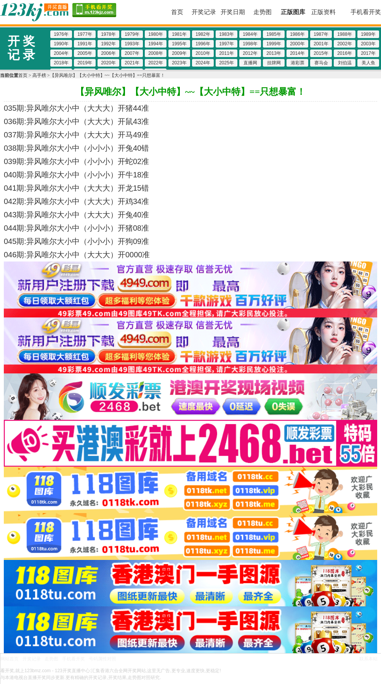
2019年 (84, 62)
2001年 (321, 43)
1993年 (132, 43)
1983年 (226, 34)
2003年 (368, 43)
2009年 (179, 53)
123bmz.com (37, 670)
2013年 (273, 53)
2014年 (297, 53)
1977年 (84, 34)
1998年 (250, 43)
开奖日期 (233, 12)
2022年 (155, 62)
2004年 (61, 53)
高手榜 (39, 75)
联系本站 (368, 659)
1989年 (368, 34)
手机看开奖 (366, 12)
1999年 (273, 43)
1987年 (321, 34)
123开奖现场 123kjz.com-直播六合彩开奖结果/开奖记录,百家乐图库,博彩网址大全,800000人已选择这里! (34, 12)
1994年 (155, 43)
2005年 (84, 53)
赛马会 (321, 62)
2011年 (226, 53)
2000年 (297, 43)
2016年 (344, 53)
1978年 (108, 34)
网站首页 (9, 659)
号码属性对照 (102, 659)
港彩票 (297, 62)
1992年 (108, 43)
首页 (177, 12)
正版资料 (323, 12)
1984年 (250, 34)
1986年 (297, 34)
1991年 (84, 43)
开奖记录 (204, 12)
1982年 (202, 34)
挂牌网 (274, 62)
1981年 (179, 34)
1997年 (226, 43)
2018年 (61, 62)
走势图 (262, 12)
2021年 (132, 62)
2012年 (250, 53)
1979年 (132, 34)
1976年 (61, 34)
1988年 (344, 34)
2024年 (202, 62)
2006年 (108, 53)
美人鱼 (368, 62)
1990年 (61, 43)
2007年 (132, 53)
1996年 (202, 43)
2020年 (108, 62)
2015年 (321, 53)
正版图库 (293, 12)
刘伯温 (345, 62)
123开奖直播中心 (72, 670)
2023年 (179, 62)
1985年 (273, 34)
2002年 (344, 43)
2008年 (155, 53)
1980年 (155, 34)
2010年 (202, 53)
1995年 (179, 43)
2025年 (226, 62)
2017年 (368, 53)
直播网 (250, 62)
